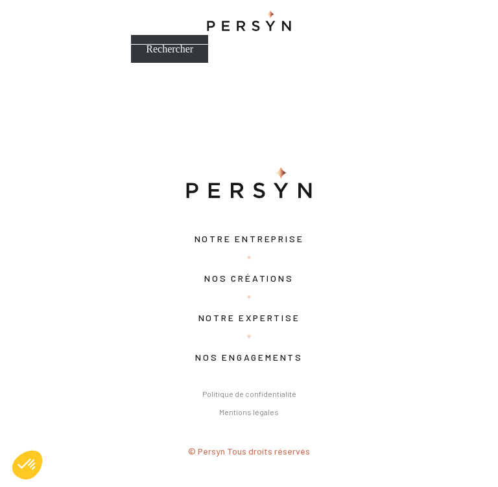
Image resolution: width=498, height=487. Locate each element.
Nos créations (248, 278)
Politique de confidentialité (249, 393)
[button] (27, 465)
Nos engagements (249, 357)
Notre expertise (249, 317)
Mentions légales (249, 411)
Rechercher (169, 48)
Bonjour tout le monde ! (50, 93)
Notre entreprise (249, 238)
